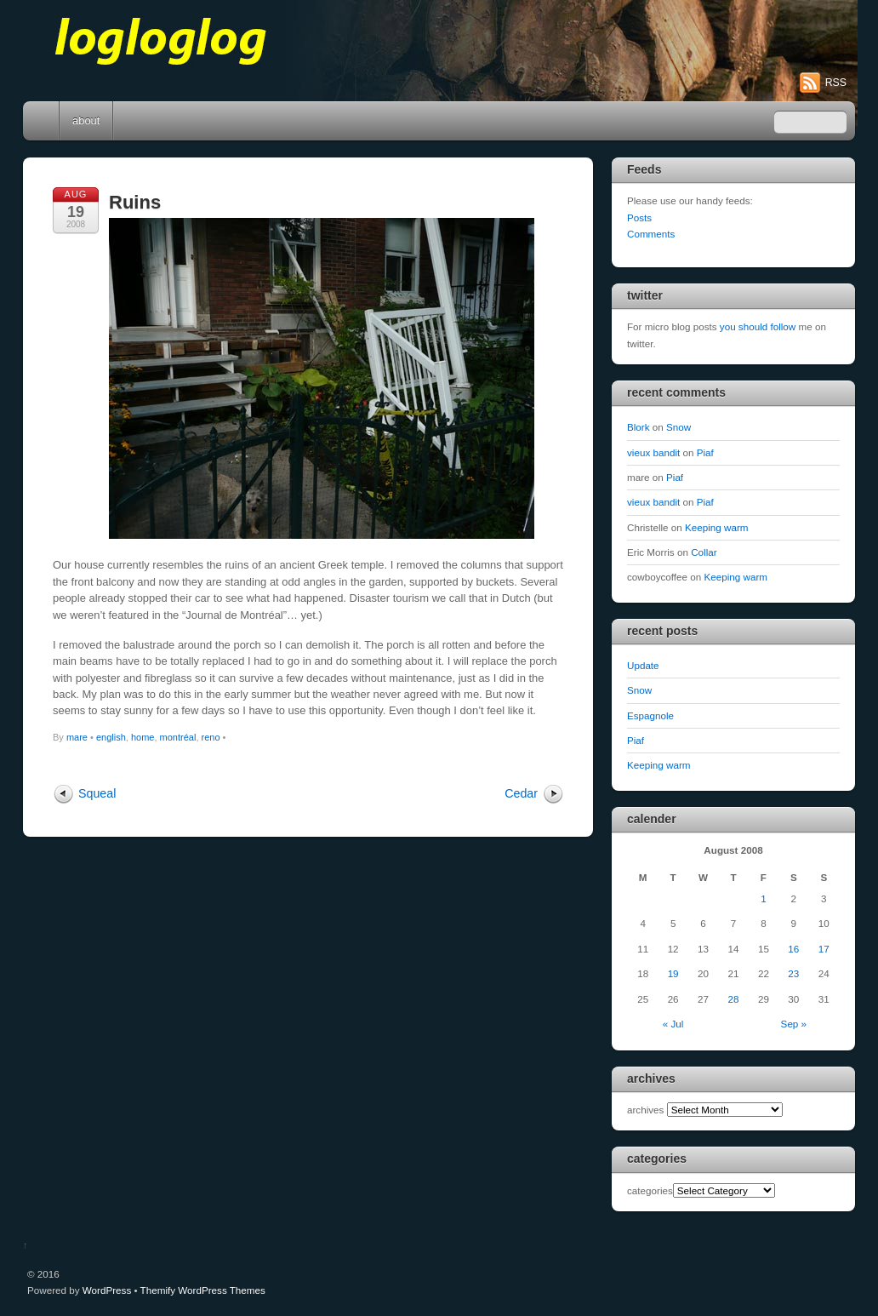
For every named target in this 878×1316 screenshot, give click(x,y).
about (86, 120)
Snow (678, 426)
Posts (639, 217)
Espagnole (650, 715)
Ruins (135, 202)
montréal (178, 737)
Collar (703, 552)
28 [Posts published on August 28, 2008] (732, 998)
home (143, 737)
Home (42, 120)
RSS (836, 83)
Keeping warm (717, 527)
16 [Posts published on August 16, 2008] (793, 948)
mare (77, 737)
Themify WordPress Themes (202, 1290)
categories (650, 1190)
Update (643, 665)
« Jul (673, 1023)
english (111, 737)
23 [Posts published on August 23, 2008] (793, 973)
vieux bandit (653, 452)
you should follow (757, 326)
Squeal (97, 793)
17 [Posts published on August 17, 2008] (824, 948)
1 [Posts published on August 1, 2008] (763, 898)
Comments (651, 233)
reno (211, 737)
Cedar (521, 793)
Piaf (705, 452)
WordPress (107, 1290)
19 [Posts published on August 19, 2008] (673, 973)
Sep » (794, 1023)
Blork (638, 426)
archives (645, 1109)
